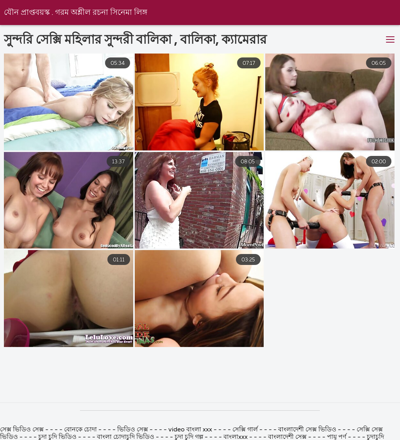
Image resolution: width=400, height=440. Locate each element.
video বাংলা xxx (190, 430)
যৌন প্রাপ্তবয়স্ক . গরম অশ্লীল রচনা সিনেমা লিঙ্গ (75, 13)
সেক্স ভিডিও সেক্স (22, 430)
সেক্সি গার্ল (245, 430)
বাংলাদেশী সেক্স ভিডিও (307, 430)
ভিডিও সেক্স (132, 430)
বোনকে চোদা (80, 430)
